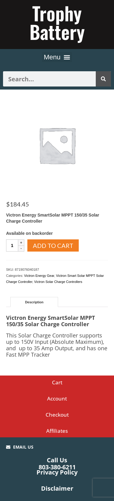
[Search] (103, 78)
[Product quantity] (12, 245)
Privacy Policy (57, 472)
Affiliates (57, 430)
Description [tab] (34, 302)
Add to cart (53, 245)
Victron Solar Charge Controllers (58, 282)
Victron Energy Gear (39, 275)
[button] (57, 57)
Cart (57, 382)
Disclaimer (57, 488)
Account (57, 398)
